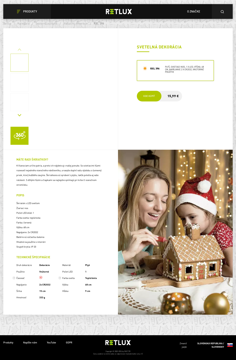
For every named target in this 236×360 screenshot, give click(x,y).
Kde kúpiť (149, 96)
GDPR (69, 342)
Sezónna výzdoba (46, 23)
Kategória (23, 23)
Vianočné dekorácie (75, 23)
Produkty (8, 342)
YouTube (51, 342)
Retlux (7, 23)
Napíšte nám (30, 342)
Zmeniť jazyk (206, 345)
